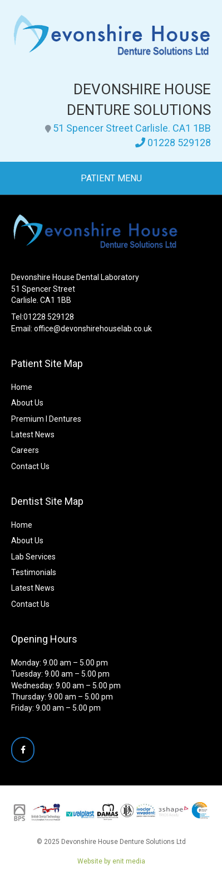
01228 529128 (179, 142)
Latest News (33, 434)
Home (21, 387)
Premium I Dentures (46, 418)
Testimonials (33, 572)
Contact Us (30, 466)
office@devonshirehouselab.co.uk (93, 328)
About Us (27, 402)
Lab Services (33, 556)
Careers (25, 450)
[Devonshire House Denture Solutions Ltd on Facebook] (22, 750)
